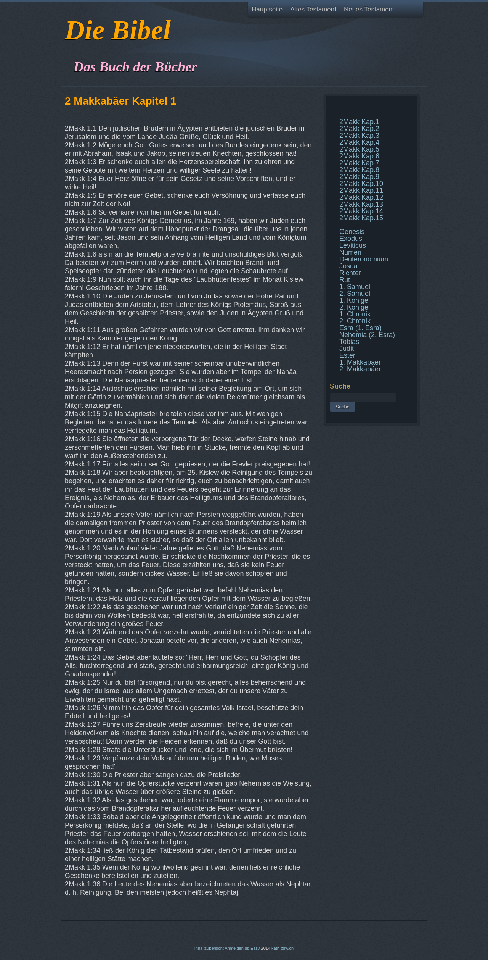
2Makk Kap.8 (359, 170)
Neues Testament (369, 9)
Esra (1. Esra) (360, 328)
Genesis (351, 232)
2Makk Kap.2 (359, 128)
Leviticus (352, 245)
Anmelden (234, 948)
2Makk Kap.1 (359, 122)
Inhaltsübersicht (209, 948)
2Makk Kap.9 (359, 177)
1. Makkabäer (360, 362)
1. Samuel (354, 286)
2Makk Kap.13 (361, 204)
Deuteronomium (363, 259)
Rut (344, 280)
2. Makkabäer (360, 369)
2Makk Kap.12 (361, 197)
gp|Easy (252, 948)
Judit (346, 348)
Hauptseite (267, 9)
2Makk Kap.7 (359, 163)
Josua (348, 266)
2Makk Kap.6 (359, 156)
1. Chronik (355, 314)
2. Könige (353, 307)
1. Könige (353, 300)
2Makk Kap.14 (361, 211)
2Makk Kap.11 (361, 190)
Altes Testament (313, 9)
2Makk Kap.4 (359, 142)
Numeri (350, 252)
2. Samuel (354, 293)
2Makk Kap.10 (361, 183)
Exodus (350, 238)
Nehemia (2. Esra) (367, 335)
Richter (350, 273)
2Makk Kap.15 (361, 218)
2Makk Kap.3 (359, 135)
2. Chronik (355, 321)
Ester (347, 355)
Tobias (349, 341)
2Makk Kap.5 (359, 149)
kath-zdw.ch (282, 948)
